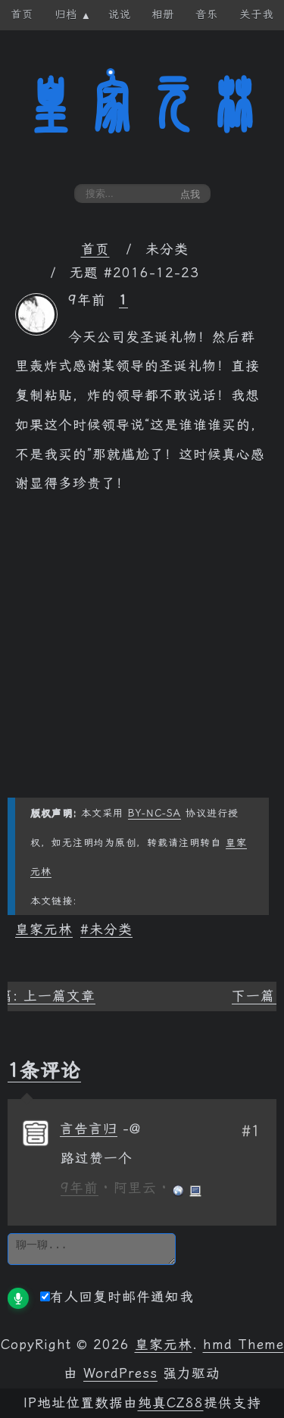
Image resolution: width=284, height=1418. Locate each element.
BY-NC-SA (154, 813)
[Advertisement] (142, 656)
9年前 (79, 1187)
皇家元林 (142, 105)
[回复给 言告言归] (132, 1128)
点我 (190, 194)
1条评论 (44, 1070)
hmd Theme (243, 1344)
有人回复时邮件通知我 (117, 1296)
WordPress (120, 1373)
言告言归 (88, 1128)
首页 (95, 249)
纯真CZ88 (171, 1402)
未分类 (111, 929)
